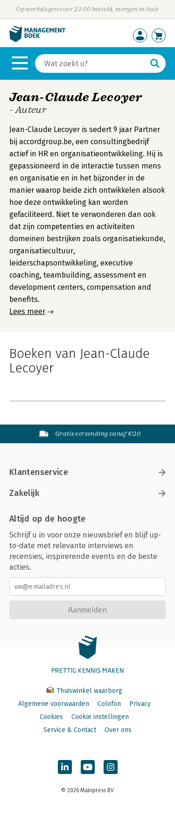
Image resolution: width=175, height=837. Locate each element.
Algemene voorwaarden (53, 704)
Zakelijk (87, 493)
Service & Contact (69, 730)
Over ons (118, 730)
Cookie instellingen (100, 717)
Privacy (140, 704)
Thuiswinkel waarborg (84, 691)
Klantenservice (87, 472)
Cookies (51, 717)
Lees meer (27, 311)
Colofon (109, 704)
